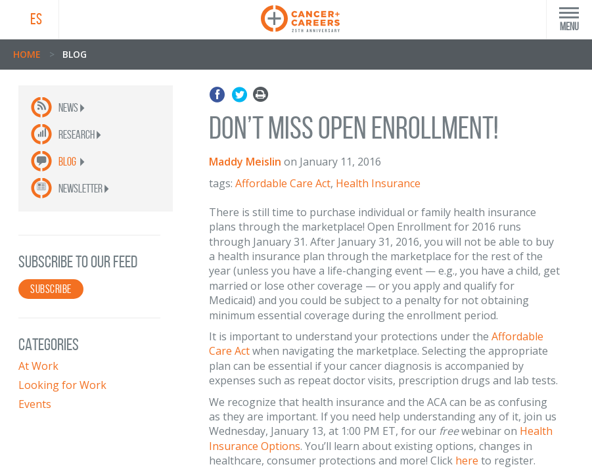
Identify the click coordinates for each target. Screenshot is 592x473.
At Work (38, 366)
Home (27, 54)
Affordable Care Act (282, 183)
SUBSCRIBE (51, 289)
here (466, 460)
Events (34, 404)
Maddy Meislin (245, 161)
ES (36, 19)
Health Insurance (378, 183)
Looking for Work (62, 385)
